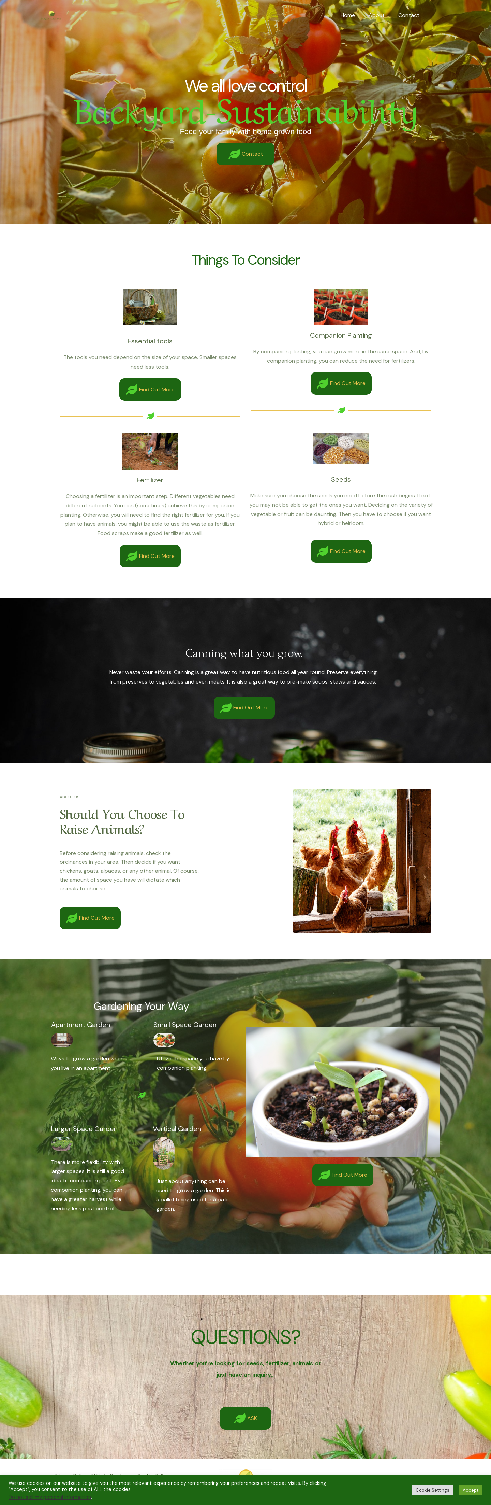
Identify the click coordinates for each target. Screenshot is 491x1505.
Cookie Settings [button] (432, 1490)
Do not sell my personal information (50, 1497)
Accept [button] (470, 1490)
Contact (410, 15)
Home (354, 15)
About (381, 15)
